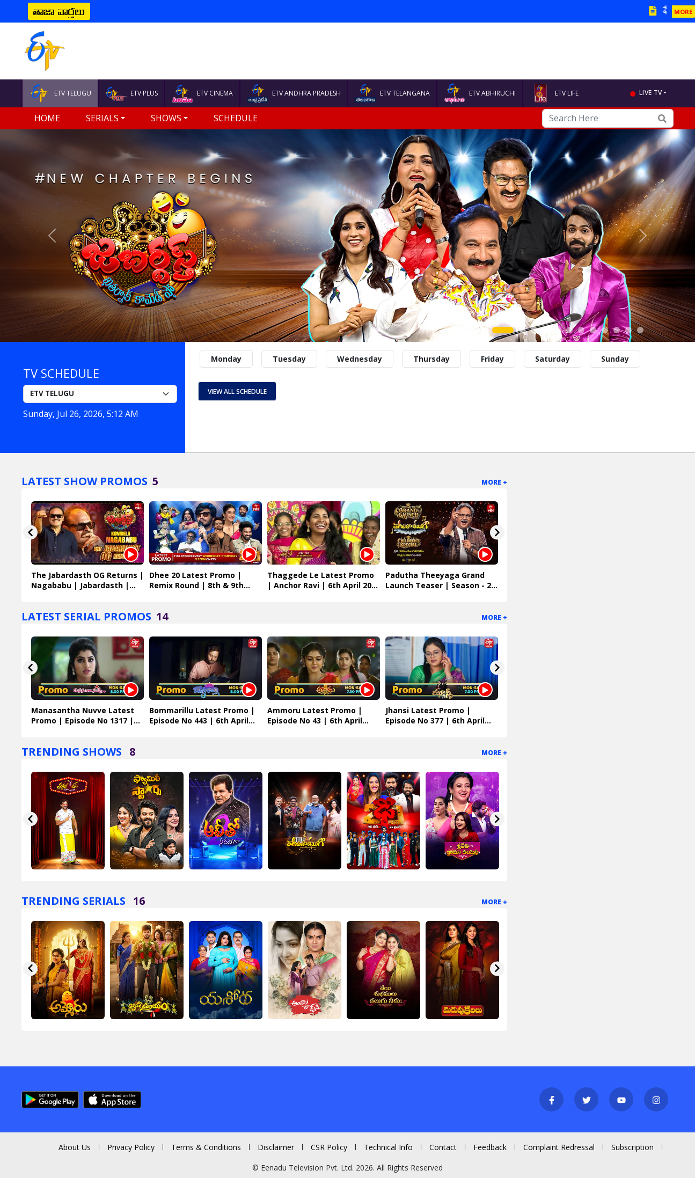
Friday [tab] (492, 359)
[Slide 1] (503, 330)
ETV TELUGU (60, 93)
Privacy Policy (131, 1147)
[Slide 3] (534, 330)
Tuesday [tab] (289, 359)
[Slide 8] (593, 330)
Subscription (632, 1147)
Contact (443, 1147)
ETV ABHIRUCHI (480, 93)
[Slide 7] (581, 330)
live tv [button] (650, 92)
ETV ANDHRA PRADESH (294, 93)
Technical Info (388, 1147)
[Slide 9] (605, 330)
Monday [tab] (226, 359)
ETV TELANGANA (392, 93)
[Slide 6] (569, 330)
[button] (52, 235)
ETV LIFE (554, 93)
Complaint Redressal (559, 1147)
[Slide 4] (546, 330)
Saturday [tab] (552, 359)
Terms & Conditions (206, 1147)
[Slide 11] (628, 330)
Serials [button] (102, 118)
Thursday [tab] (431, 359)
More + (494, 482)
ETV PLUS (131, 93)
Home (47, 118)
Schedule (236, 118)
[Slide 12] (640, 330)
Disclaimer (276, 1147)
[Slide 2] (522, 330)
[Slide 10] (616, 330)
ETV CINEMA (202, 93)
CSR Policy (329, 1147)
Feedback (490, 1147)
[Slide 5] (557, 330)
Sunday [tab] (615, 359)
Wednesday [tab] (359, 359)
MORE (683, 12)
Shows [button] (166, 118)
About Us (74, 1147)
